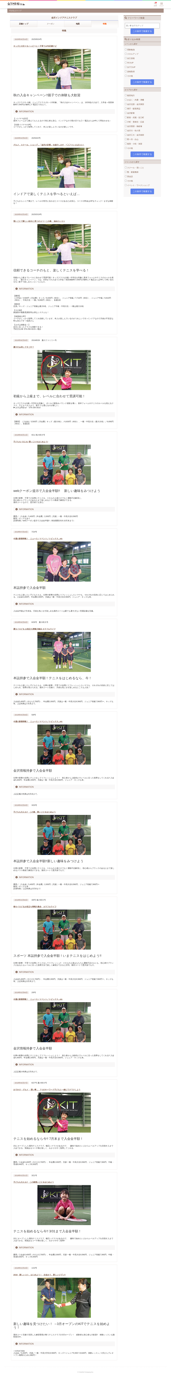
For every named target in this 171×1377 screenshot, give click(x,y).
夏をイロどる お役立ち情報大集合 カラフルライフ (34, 629)
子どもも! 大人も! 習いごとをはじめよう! (30, 442)
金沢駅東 (130, 113)
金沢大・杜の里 (132, 130)
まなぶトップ (16, 10)
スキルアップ (131, 54)
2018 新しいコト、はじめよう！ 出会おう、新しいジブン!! (39, 1275)
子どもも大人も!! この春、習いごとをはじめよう (34, 812)
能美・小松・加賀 (133, 144)
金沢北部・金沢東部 (134, 104)
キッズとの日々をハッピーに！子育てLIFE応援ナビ (35, 46)
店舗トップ (23, 24)
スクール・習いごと (134, 168)
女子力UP (130, 67)
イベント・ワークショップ (137, 185)
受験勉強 (130, 50)
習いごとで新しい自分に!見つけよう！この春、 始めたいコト (39, 221)
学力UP (129, 63)
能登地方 (130, 95)
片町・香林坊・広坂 (134, 122)
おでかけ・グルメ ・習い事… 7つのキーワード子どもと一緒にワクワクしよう (46, 1090)
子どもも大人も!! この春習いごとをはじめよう (33, 1182)
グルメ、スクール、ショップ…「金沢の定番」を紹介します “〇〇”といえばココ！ (48, 145)
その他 (129, 76)
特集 (105, 24)
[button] (40, 69)
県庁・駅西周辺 (132, 109)
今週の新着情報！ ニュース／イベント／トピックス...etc (38, 539)
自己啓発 (130, 58)
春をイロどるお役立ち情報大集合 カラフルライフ (34, 907)
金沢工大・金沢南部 (134, 135)
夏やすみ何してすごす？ (23, 347)
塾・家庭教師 (131, 172)
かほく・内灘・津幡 (134, 100)
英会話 (129, 176)
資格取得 (130, 71)
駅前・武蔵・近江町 (134, 117)
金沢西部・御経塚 (133, 126)
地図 (78, 24)
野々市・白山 (131, 139)
